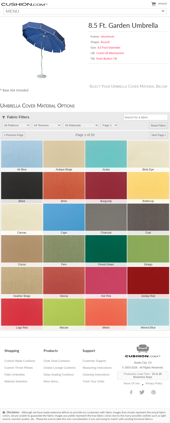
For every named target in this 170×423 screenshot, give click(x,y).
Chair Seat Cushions (57, 361)
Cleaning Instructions (96, 374)
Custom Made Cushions (19, 361)
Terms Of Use (131, 383)
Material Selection (15, 381)
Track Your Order (93, 381)
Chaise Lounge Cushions (60, 367)
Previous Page (13, 135)
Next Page (159, 135)
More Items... (52, 381)
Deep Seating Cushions (59, 374)
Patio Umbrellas (14, 374)
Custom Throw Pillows (18, 367)
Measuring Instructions (97, 367)
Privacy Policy (154, 383)
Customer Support (94, 361)
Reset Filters (158, 125)
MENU (84, 11)
